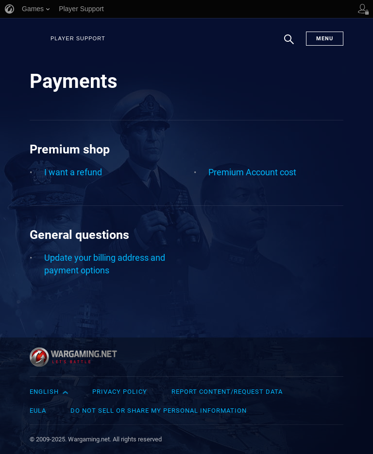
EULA (38, 410)
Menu (324, 38)
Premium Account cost (252, 172)
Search (289, 44)
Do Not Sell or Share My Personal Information (158, 410)
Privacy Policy (119, 391)
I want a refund (73, 172)
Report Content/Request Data (227, 391)
